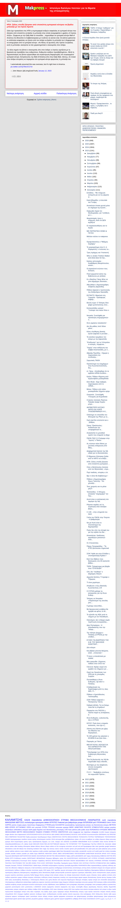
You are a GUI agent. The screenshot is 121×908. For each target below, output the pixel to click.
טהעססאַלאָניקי (91, 898)
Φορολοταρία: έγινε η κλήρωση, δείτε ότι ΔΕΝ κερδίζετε (96, 220)
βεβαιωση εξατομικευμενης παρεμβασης (26, 872)
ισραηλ (90, 879)
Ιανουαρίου (91, 190)
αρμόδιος (57, 870)
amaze (7, 846)
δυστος (42, 875)
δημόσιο (40, 829)
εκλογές (56, 875)
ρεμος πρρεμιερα (58, 891)
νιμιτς (30, 841)
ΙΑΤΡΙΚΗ (84, 834)
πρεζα (114, 889)
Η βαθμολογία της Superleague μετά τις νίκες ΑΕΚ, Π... (97, 689)
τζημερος (44, 841)
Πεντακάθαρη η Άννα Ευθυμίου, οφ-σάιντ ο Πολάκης (95, 682)
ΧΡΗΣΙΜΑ (45, 865)
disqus (47, 846)
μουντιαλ (38, 827)
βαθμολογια (72, 822)
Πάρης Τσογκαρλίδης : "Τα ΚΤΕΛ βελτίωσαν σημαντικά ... (98, 548)
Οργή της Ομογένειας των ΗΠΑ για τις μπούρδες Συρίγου (96, 674)
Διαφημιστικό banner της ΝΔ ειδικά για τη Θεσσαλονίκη (97, 452)
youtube (7, 853)
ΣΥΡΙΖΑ (44, 827)
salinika (12, 851)
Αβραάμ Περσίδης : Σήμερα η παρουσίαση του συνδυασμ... (98, 355)
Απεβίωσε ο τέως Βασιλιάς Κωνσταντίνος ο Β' (97, 587)
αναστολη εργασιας (48, 868)
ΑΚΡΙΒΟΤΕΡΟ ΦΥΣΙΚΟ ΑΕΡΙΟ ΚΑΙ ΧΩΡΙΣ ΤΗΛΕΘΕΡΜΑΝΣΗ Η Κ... (97, 409)
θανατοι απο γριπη (46, 879)
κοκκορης (100, 882)
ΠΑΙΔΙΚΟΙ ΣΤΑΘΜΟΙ (43, 832)
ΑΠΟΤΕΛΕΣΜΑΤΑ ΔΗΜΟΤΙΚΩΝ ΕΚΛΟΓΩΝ (87, 853)
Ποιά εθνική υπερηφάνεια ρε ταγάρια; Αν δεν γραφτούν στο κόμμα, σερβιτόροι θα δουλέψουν (101, 96)
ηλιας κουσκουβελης (15, 879)
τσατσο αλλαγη (42, 896)
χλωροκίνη (35, 898)
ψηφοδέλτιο (68, 898)
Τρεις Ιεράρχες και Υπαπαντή (98, 253)
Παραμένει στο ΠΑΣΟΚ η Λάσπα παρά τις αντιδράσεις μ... (98, 713)
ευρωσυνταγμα (73, 877)
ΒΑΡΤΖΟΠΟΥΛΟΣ (25, 856)
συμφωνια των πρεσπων (82, 832)
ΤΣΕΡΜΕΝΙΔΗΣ (99, 837)
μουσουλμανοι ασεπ (18, 887)
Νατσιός (91, 860)
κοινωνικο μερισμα (62, 827)
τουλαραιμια (21, 896)
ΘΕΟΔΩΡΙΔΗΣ (40, 858)
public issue (85, 829)
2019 (87, 789)
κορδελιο (7, 884)
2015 (87, 803)
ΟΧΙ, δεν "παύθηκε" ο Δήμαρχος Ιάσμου (95, 573)
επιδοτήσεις (37, 877)
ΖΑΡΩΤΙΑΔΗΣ (31, 858)
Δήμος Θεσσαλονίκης (93, 856)
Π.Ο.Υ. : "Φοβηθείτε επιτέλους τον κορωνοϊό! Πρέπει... (98, 773)
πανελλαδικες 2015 (47, 889)
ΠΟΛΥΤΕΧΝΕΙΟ (17, 863)
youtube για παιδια (28, 853)
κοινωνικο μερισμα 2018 (89, 882)
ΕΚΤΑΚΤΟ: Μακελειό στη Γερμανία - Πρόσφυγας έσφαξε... (96, 297)
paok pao (95, 848)
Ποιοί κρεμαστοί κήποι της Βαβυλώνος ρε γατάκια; (96, 275)
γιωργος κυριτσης (10, 875)
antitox (12, 846)
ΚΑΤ (89, 858)
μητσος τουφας (17, 825)
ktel (18, 848)
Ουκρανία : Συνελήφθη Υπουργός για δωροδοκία (97, 396)
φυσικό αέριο (22, 898)
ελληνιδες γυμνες (85, 875)
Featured (61, 822)
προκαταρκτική (36, 841)
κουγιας (19, 884)
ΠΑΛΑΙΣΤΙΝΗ (21, 837)
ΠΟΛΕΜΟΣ (112, 860)
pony (109, 848)
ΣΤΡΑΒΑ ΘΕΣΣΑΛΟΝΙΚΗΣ (73, 820)
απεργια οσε (101, 868)
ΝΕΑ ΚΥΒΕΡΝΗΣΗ (11, 837)
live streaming (28, 848)
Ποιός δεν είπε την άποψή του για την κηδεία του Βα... (98, 531)
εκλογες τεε (62, 875)
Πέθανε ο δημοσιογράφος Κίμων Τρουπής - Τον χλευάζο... (96, 481)
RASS (42, 844)
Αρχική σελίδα (40, 93)
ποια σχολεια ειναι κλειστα (80, 889)
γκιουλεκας (20, 875)
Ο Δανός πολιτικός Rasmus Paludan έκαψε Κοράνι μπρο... (97, 402)
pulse (53, 825)
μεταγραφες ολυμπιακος (77, 884)
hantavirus (113, 846)
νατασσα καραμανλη (61, 887)
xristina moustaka (110, 851)
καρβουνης (35, 882)
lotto (41, 848)
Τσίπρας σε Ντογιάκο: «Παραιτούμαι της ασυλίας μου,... (97, 601)
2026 (87, 141)
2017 (87, 796)
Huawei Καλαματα (110, 832)
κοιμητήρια (78, 882)
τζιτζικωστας (99, 894)
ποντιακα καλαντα (93, 889)
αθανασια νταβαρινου (17, 868)
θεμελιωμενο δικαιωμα (74, 879)
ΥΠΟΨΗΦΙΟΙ (101, 822)
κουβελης (14, 884)
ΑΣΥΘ (44, 834)
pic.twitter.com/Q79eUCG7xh (22, 67)
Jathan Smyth (28, 844)
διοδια (32, 875)
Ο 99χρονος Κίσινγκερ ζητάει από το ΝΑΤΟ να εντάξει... (97, 457)
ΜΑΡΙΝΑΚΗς (103, 834)
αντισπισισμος (77, 868)
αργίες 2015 (42, 870)
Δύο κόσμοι (91, 647)
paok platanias (103, 848)
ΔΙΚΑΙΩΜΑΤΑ (79, 856)
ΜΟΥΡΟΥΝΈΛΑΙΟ (57, 860)
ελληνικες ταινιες (96, 875)
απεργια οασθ (27, 829)
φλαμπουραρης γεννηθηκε (85, 896)
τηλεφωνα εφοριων (11, 896)
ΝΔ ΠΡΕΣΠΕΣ (111, 834)
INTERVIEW (88, 822)
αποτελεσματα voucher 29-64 (46, 839)
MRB (7, 827)
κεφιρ (60, 882)
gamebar (101, 846)
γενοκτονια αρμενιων (71, 872)
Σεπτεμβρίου (92, 163)
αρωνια (63, 870)
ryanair (7, 851)
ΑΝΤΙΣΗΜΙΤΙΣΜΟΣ (68, 853)
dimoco (43, 846)
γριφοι (34, 829)
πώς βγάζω (44, 891)
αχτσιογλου (80, 870)
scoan (22, 851)
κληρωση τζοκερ (104, 839)
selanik (26, 851)
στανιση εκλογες (111, 891)
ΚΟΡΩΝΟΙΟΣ (94, 829)
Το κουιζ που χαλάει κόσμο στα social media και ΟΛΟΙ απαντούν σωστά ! (102, 46)
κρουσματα (39, 822)
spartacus (36, 851)
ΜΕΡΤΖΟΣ (20, 822)
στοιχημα (20, 894)
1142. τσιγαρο (55, 841)
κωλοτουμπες (39, 884)
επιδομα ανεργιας (27, 877)
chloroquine (26, 846)
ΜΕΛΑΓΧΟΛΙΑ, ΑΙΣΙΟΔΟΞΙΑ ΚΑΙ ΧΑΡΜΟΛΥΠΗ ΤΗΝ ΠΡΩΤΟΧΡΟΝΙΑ (97, 747)
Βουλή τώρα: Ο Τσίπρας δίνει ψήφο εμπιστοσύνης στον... (98, 304)
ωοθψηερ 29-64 (77, 898)
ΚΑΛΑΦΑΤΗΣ (59, 825)
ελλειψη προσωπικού (73, 875)
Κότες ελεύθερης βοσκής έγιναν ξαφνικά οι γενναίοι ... (98, 333)
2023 (87, 151)
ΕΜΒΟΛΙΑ (103, 856)
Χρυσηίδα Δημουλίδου (71, 865)
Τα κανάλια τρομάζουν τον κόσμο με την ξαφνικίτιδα (97, 338)
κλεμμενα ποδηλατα (69, 882)
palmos (74, 829)
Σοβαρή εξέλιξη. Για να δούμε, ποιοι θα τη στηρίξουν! (98, 706)
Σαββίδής (113, 863)
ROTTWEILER (54, 844)
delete (46, 822)
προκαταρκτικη (80, 825)
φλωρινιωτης (112, 896)
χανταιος (28, 898)
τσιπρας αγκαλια (53, 896)
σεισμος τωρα (83, 891)
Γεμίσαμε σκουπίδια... (95, 606)
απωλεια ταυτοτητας (32, 870)
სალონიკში (108, 898)
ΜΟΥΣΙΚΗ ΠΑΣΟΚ (69, 860)
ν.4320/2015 (37, 887)
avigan (7, 834)
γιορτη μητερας (111, 872)
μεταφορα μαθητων (102, 884)
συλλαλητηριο (29, 822)
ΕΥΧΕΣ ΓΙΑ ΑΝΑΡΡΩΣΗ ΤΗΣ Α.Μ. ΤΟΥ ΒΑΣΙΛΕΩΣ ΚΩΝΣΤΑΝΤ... (98, 642)
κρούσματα (25, 884)
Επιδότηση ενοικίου (20, 858)
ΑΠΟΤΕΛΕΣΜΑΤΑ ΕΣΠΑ (34, 834)
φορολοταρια (9, 898)
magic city (46, 848)
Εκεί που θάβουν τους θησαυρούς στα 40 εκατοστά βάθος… (98, 561)
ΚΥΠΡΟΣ (94, 858)
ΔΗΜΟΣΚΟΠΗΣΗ (51, 820)
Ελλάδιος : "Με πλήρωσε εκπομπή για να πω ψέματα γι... (98, 195)
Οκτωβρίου (91, 160)
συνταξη (59, 894)
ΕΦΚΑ (109, 822)
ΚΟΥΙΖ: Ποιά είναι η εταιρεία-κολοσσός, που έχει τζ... (97, 724)
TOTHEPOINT (73, 844)
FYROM (48, 825)
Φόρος (39, 865)
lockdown (36, 848)
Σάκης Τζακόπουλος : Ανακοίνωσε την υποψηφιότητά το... (95, 428)
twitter (77, 851)
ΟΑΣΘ (27, 820)
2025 (87, 144)
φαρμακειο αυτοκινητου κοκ (67, 896)
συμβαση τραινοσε (29, 894)
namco (57, 848)
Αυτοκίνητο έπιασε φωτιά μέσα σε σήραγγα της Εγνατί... (98, 207)
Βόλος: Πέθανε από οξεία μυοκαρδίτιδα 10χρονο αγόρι (98, 390)
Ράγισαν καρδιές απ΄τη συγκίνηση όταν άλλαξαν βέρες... (97, 507)
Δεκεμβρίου (91, 153)
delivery (37, 846)
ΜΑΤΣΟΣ (48, 860)
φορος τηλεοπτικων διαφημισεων (33, 825)
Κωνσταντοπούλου (92, 834)
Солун (84, 898)
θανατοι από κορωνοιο (60, 879)
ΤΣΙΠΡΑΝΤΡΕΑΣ (27, 865)
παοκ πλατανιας (58, 889)
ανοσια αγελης (32, 839)
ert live (56, 846)
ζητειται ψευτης (101, 877)
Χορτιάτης (61, 865)
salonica (17, 851)
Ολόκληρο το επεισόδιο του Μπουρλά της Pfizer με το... (98, 416)
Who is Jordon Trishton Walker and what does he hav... (98, 257)
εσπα (71, 832)
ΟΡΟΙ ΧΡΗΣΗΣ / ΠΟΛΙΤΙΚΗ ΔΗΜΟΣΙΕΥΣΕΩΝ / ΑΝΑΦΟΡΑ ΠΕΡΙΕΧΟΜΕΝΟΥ (93, 128)
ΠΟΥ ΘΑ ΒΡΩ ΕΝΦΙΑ (29, 863)
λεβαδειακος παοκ (53, 884)
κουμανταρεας (18, 841)
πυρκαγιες (37, 891)
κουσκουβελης (70, 825)
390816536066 (82, 841)
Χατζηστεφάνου (53, 865)
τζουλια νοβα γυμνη (110, 894)
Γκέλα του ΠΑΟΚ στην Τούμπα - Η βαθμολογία (98, 518)
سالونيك (102, 898)
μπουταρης (60, 829)
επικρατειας (56, 877)
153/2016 (66, 841)
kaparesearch (22, 834)
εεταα (51, 875)
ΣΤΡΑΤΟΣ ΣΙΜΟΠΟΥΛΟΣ (59, 832)
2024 (87, 147)
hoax (70, 829)
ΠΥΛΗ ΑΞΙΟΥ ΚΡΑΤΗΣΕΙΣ (45, 863)
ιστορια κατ (96, 879)
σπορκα (102, 891)
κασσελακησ (55, 882)
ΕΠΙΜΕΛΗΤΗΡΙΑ (98, 827)
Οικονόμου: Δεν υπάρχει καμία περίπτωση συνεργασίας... (98, 621)
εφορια (80, 877)
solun (30, 851)
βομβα (53, 872)
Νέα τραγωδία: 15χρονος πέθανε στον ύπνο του (96, 663)
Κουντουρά (23, 860)
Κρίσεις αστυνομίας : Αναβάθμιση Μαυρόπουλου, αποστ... (98, 263)
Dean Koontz (104, 841)
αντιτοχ (84, 868)
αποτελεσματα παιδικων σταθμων (15, 870)
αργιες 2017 (50, 870)
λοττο (68, 884)
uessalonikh (82, 851)
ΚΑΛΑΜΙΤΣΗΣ (13, 819)
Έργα (36, 853)
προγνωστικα (9, 891)
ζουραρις (109, 877)
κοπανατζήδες (111, 882)
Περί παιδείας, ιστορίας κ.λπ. (97, 472)
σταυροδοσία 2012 (11, 894)
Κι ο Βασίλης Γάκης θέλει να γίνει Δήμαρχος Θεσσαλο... (97, 280)
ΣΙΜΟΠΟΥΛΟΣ (56, 837)
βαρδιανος (88, 870)
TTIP (79, 844)
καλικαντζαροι (27, 882)
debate (33, 846)
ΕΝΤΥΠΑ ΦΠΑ (111, 856)
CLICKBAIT (95, 841)
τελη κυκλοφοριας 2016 (87, 894)
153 (61, 841)
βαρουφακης (95, 870)
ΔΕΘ (53, 834)
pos (66, 822)
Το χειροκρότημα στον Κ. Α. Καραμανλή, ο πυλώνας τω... (98, 248)
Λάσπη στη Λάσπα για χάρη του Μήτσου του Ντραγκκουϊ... (97, 731)
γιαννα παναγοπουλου (99, 872)
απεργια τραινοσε (110, 868)
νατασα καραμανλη (48, 887)
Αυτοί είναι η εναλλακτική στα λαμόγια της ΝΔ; (98, 500)
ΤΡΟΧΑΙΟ (51, 827)
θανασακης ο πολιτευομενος (31, 879)
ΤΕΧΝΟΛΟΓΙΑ (83, 837)
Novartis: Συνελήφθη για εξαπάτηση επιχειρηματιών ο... (97, 318)
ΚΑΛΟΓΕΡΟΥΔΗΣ (72, 858)
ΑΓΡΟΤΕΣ (53, 822)
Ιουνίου (90, 173)
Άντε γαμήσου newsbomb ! (97, 323)
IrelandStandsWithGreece (13, 844)
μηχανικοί (8, 887)
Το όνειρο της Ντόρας (98, 84)
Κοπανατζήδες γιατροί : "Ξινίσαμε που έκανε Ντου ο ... (98, 310)
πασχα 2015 (67, 889)
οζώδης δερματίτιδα (110, 887)
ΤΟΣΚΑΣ (19, 865)
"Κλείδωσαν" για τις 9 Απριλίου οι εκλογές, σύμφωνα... (98, 343)
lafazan (21, 848)
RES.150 (47, 844)
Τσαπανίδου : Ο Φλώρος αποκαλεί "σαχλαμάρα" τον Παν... (97, 494)
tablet (58, 851)
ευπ (67, 877)
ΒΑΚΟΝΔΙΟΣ (16, 856)
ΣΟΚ (80, 863)
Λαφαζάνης (41, 860)
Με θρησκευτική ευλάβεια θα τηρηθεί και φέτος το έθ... (97, 610)
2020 (87, 786)
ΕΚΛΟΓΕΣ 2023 (76, 834)
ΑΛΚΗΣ (55, 853)
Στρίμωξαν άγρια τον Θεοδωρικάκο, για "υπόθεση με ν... (98, 213)
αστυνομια (58, 839)
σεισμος (106, 825)
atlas (15, 846)
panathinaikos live (82, 848)
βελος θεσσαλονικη (44, 872)
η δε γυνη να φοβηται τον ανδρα (89, 839)
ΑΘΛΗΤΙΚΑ (48, 853)
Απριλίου (90, 180)
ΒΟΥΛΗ (48, 834)
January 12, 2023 (44, 71)
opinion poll (73, 848)
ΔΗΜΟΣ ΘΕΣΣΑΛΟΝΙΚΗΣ (63, 834)
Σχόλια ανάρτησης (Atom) (46, 100)
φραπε (15, 898)
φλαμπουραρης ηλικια (100, 896)
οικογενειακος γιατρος (11, 889)
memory (52, 848)
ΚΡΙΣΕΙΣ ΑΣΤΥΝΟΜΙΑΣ (17, 827)
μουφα (80, 822)
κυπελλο (31, 884)
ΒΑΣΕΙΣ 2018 (36, 856)
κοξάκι (105, 882)
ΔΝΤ (85, 856)
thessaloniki (67, 851)
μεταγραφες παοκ (90, 884)
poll (94, 822)
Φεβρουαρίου (92, 187)
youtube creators (16, 853)
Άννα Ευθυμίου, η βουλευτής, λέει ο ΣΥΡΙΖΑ (98, 719)
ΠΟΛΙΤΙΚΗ (8, 863)
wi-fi (93, 851)
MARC (71, 827)
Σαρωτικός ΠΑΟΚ (93, 360)
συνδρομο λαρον (41, 894)
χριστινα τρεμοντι (59, 898)
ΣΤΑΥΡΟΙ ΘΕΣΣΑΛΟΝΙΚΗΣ (70, 837)
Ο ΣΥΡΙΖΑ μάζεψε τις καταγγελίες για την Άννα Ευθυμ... (97, 593)
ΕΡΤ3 (12, 858)
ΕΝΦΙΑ (7, 858)
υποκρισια (94, 832)
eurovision (69, 846)
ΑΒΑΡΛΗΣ (41, 853)
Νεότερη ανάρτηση (15, 93)
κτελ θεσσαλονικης (49, 829)
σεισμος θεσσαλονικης (71, 891)
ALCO (90, 841)
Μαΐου (89, 177)
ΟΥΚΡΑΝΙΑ (97, 860)
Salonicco (63, 844)
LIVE (66, 829)
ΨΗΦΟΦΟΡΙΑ (82, 865)
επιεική (50, 877)
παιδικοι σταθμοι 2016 (34, 889)
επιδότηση (44, 877)
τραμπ (27, 896)
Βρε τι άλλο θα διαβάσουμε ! (97, 476)
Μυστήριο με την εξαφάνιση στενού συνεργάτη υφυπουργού (97, 767)
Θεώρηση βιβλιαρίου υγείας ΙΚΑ (56, 858)
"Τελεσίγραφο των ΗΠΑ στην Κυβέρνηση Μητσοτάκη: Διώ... (97, 754)
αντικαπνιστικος (67, 868)
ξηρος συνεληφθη (77, 887)
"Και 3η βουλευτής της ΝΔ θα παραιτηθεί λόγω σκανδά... (98, 761)
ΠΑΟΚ (113, 822)
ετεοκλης (63, 877)
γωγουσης (27, 875)
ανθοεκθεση (18, 829)
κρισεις (26, 841)
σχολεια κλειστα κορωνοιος (71, 894)
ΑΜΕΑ (60, 853)
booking (20, 846)
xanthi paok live (100, 851)
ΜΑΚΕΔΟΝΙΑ (10, 822)
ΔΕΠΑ (73, 856)
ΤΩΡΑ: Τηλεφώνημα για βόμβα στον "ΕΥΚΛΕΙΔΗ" (98, 567)
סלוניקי (98, 898)
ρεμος (50, 891)
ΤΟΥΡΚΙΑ (91, 837)
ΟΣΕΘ (29, 827)
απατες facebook (91, 868)
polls (79, 829)
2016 (87, 799)
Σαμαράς (8, 865)
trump (73, 851)
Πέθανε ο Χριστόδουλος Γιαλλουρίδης (96, 695)
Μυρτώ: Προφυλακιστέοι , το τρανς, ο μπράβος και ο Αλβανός (101, 106)
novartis (66, 848)
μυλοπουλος (29, 887)
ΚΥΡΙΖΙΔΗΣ (103, 829)
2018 (87, 793)
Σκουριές (13, 865)
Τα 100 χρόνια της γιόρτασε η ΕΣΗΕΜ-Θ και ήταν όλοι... (98, 737)
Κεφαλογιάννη (15, 860)
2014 (87, 806)
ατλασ (75, 870)
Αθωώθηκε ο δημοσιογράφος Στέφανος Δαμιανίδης (98, 286)
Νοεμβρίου (91, 157)
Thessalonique (86, 844)
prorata (113, 848)
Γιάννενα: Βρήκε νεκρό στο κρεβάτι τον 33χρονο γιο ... (97, 668)
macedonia (37, 820)
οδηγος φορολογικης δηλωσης (93, 887)
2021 (87, 783)
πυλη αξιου (30, 891)
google (107, 846)
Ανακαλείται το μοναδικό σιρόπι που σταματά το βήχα (98, 434)
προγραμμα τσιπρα (20, 891)
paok (90, 848)
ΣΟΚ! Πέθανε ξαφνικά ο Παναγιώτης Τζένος (95, 701)
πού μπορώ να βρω (105, 889)
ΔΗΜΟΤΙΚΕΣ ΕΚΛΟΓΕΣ (83, 827)
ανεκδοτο (24, 839)
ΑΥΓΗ (109, 853)
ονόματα (21, 889)
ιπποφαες (85, 879)
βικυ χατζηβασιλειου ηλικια (70, 839)
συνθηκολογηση (51, 894)
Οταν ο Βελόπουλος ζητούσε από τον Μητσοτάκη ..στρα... (98, 468)
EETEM (111, 841)
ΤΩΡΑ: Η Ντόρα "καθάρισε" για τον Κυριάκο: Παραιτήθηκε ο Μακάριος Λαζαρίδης (102, 30)
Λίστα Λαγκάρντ (32, 860)
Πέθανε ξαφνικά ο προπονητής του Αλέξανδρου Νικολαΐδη (98, 291)
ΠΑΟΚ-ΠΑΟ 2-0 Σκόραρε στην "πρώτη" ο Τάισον (98, 439)
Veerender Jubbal (110, 844)
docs (16, 834)
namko (62, 848)
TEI (67, 844)
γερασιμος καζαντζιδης (85, 872)
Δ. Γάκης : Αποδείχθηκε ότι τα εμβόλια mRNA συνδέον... (98, 372)
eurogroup (62, 846)
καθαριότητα (19, 882)
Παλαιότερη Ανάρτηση (66, 93)
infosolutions (9, 848)
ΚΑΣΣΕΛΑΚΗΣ (83, 858)
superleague (52, 851)
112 (49, 841)
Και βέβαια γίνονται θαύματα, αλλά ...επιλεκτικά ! (97, 652)
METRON (112, 825)
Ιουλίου (90, 170)
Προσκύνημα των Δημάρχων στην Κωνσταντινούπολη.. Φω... (97, 366)
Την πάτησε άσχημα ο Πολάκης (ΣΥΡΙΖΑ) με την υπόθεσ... (97, 635)
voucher (89, 851)
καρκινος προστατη (45, 882)
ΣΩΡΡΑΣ (8, 825)
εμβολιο (104, 875)
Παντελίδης (57, 863)
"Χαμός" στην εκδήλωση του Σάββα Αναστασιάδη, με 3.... (98, 349)
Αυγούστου (91, 167)
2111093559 (73, 841)
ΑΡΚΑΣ (104, 853)
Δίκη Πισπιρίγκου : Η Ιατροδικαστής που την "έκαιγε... (96, 627)
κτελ (33, 827)
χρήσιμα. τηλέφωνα (44, 898)
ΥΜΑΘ (35, 865)
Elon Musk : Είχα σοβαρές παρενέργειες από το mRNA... (96, 384)
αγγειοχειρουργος (15, 839)
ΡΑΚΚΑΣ (75, 863)
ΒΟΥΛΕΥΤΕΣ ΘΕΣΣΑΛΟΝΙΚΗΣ (56, 856)
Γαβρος (68, 856)
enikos (52, 846)
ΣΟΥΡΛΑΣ (86, 863)
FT (115, 841)
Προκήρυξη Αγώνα (67, 863)
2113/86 (101, 832)
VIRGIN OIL (100, 844)
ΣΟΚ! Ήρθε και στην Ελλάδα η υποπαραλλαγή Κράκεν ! (98, 555)
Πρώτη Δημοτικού (97, 64)
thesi (61, 851)
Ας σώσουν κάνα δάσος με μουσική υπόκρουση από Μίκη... (97, 446)
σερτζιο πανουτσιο (94, 891)
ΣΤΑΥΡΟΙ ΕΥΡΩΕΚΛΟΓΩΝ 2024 (99, 863)
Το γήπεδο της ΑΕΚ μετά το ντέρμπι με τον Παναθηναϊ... (98, 616)
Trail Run (94, 844)
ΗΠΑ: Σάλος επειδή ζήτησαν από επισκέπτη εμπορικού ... (98, 463)
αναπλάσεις (38, 868)
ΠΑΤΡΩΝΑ (105, 860)
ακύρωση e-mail (30, 868)
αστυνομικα (69, 870)
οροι (25, 889)
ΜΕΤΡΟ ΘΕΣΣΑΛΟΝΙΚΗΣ (26, 832)
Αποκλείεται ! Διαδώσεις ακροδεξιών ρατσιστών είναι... (96, 537)
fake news (95, 846)
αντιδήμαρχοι (58, 868)
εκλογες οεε (90, 825)
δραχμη (37, 875)
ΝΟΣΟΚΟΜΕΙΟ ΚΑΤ (82, 860)
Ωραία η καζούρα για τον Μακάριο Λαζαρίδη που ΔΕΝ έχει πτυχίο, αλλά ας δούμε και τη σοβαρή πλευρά (101, 57)
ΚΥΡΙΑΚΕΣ (101, 858)
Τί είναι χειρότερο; (93, 582)
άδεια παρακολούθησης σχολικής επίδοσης (100, 865)
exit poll (75, 846)
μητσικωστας (112, 884)
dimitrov (12, 834)
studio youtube (43, 851)
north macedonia (109, 820)
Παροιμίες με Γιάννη (94, 741)
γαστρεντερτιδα (59, 872)
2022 (87, 779)
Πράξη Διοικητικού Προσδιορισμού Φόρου (39, 837)
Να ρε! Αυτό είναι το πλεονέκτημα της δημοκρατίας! (94, 525)
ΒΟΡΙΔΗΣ (43, 856)
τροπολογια (33, 896)
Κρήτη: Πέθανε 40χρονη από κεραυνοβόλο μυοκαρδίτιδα (98, 378)
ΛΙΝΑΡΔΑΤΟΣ (94, 820)
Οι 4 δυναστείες (92, 543)
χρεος (52, 898)
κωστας (45, 884)
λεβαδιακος (62, 884)
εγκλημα (47, 875)
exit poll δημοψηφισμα (85, 846)
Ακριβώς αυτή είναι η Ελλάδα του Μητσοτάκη (101, 75)
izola (14, 848)
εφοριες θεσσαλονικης (89, 877)
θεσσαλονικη (98, 825)
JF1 (22, 844)
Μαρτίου (90, 183)
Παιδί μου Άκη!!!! (96, 113)
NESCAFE (36, 844)
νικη (69, 887)
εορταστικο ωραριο (16, 877)
